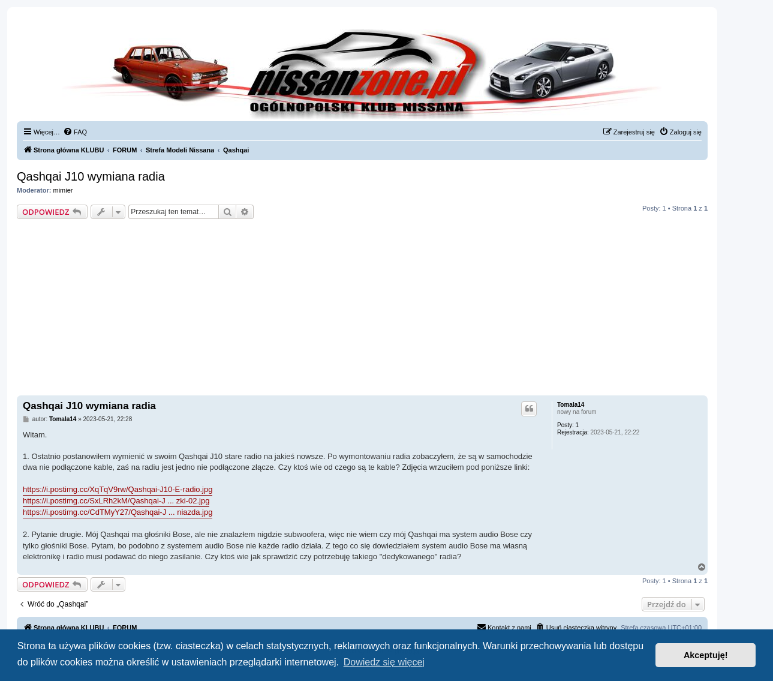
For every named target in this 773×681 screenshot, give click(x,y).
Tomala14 (570, 404)
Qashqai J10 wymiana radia (91, 176)
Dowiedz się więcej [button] (384, 662)
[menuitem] (75, 132)
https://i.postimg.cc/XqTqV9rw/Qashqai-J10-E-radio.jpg (117, 489)
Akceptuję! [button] (706, 655)
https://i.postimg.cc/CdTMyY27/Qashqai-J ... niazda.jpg (117, 512)
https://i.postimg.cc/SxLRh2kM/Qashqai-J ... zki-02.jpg (116, 500)
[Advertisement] (362, 309)
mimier (63, 190)
